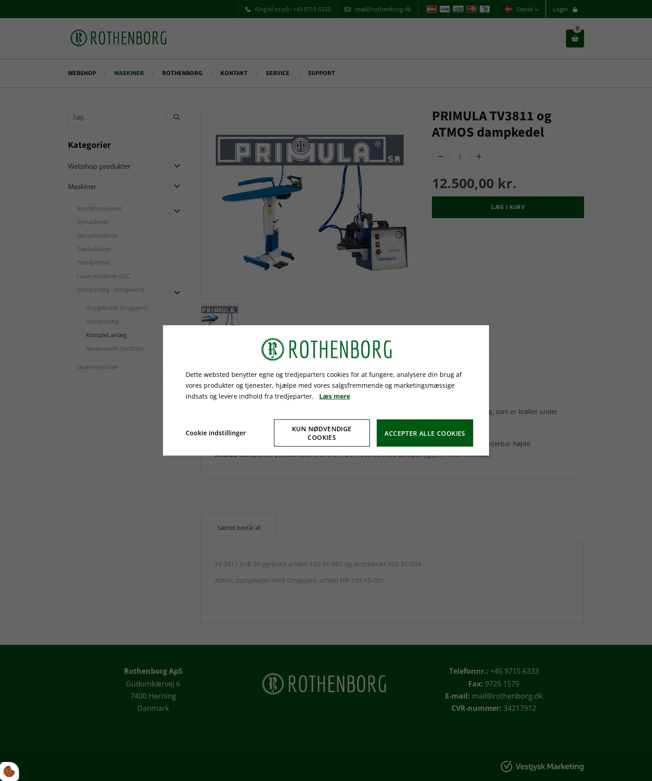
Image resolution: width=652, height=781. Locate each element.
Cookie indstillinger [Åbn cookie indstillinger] (216, 433)
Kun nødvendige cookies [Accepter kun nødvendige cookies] (322, 433)
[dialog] (326, 390)
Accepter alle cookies (424, 433)
